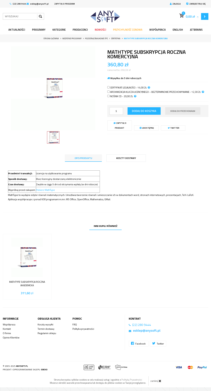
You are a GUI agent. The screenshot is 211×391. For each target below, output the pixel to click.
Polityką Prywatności (131, 379)
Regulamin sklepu (47, 333)
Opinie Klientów (11, 337)
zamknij (155, 381)
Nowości (100, 30)
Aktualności (16, 30)
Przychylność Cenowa (127, 30)
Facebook (138, 343)
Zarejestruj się (196, 3)
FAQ (74, 324)
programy (38, 30)
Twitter (173, 128)
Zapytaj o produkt (120, 125)
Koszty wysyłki (45, 324)
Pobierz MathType (45, 190)
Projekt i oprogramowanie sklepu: (25, 369)
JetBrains (196, 30)
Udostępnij (147, 128)
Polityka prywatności (83, 329)
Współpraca (157, 30)
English (178, 30)
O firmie (7, 333)
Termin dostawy (46, 329)
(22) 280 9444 (18, 3)
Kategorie (59, 30)
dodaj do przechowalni (182, 111)
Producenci (80, 30)
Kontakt (7, 329)
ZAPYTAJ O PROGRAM (64, 3)
